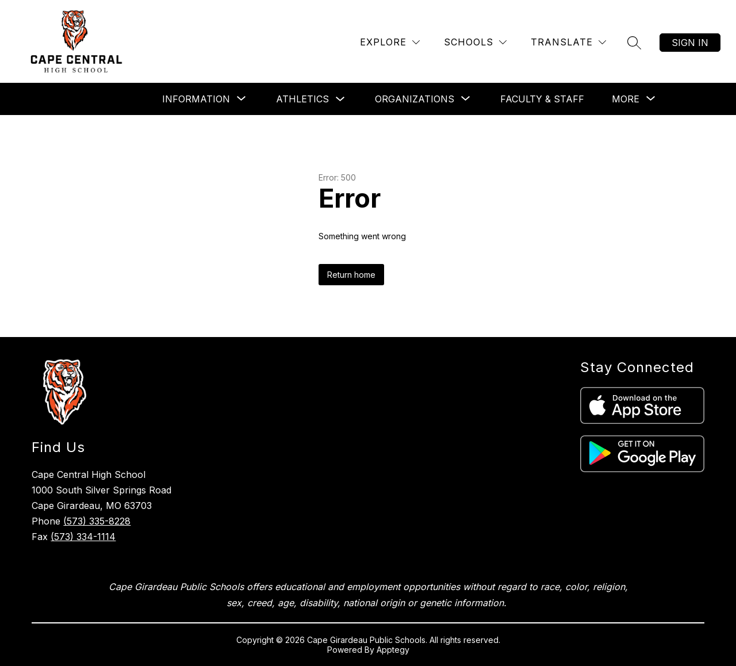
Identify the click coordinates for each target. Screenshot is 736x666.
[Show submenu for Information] (196, 99)
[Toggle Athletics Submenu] (340, 99)
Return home (351, 275)
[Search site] (634, 42)
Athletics (302, 99)
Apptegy (393, 649)
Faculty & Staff (542, 99)
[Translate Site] (568, 42)
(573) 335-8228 (97, 521)
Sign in (690, 42)
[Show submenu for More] (625, 99)
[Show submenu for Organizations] (414, 99)
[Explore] (390, 42)
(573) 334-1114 (83, 536)
